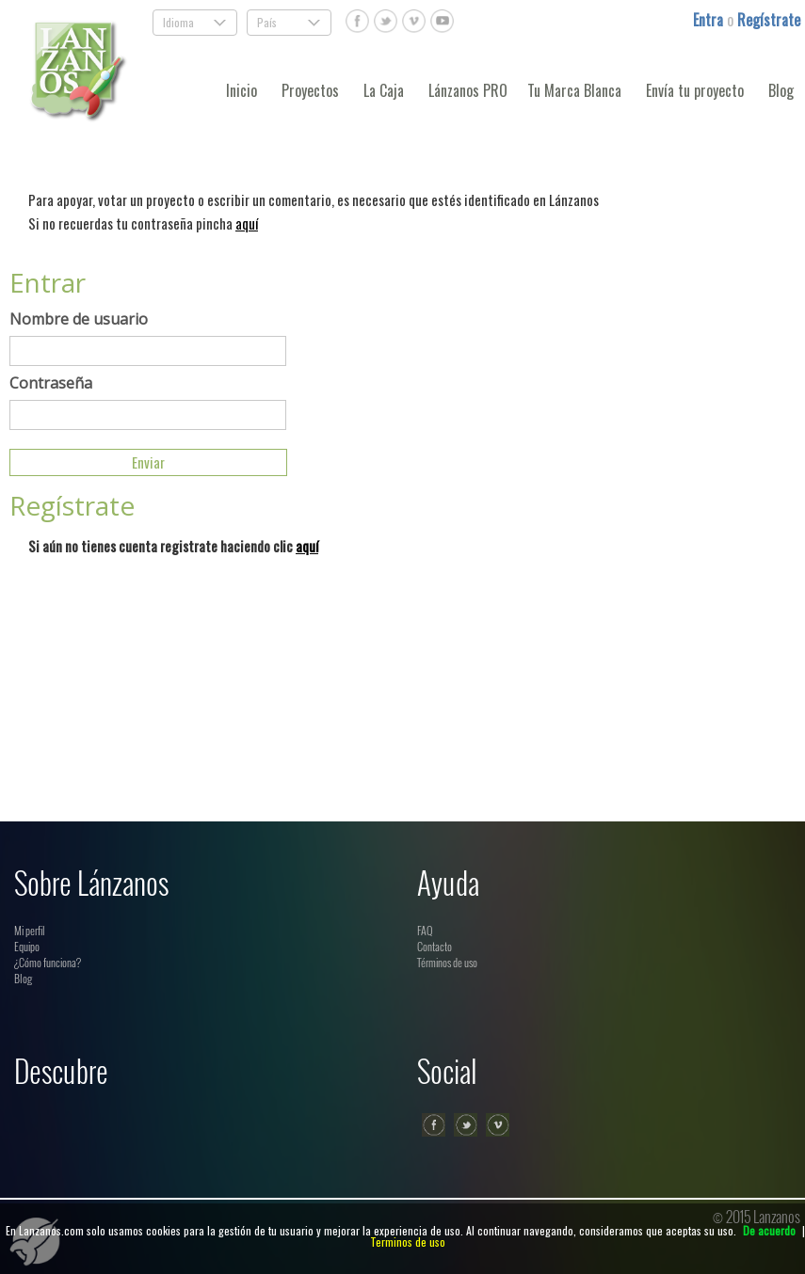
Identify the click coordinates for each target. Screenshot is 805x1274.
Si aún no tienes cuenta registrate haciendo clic (173, 545)
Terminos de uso (407, 1242)
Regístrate (768, 19)
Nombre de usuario (78, 318)
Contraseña (50, 382)
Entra (710, 19)
